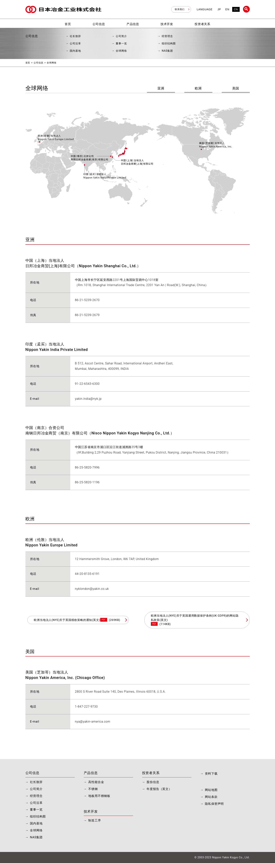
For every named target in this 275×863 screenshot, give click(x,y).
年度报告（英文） (159, 789)
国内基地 (75, 50)
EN (227, 9)
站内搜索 (246, 9)
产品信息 (91, 773)
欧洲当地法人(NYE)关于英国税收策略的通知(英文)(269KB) (77, 620)
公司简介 (121, 36)
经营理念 (167, 36)
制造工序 (94, 820)
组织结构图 (169, 43)
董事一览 (121, 43)
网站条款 (211, 797)
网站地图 (211, 790)
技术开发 (91, 811)
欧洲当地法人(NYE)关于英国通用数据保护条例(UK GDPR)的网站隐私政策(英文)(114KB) (195, 620)
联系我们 (179, 9)
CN (236, 9)
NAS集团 (167, 50)
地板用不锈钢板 (99, 796)
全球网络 (121, 50)
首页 (27, 62)
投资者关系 (151, 773)
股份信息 (153, 782)
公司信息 (38, 62)
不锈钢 (93, 789)
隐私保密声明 (214, 804)
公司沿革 (75, 43)
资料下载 (211, 773)
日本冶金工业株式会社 (63, 9)
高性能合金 (96, 782)
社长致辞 (75, 36)
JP (219, 9)
